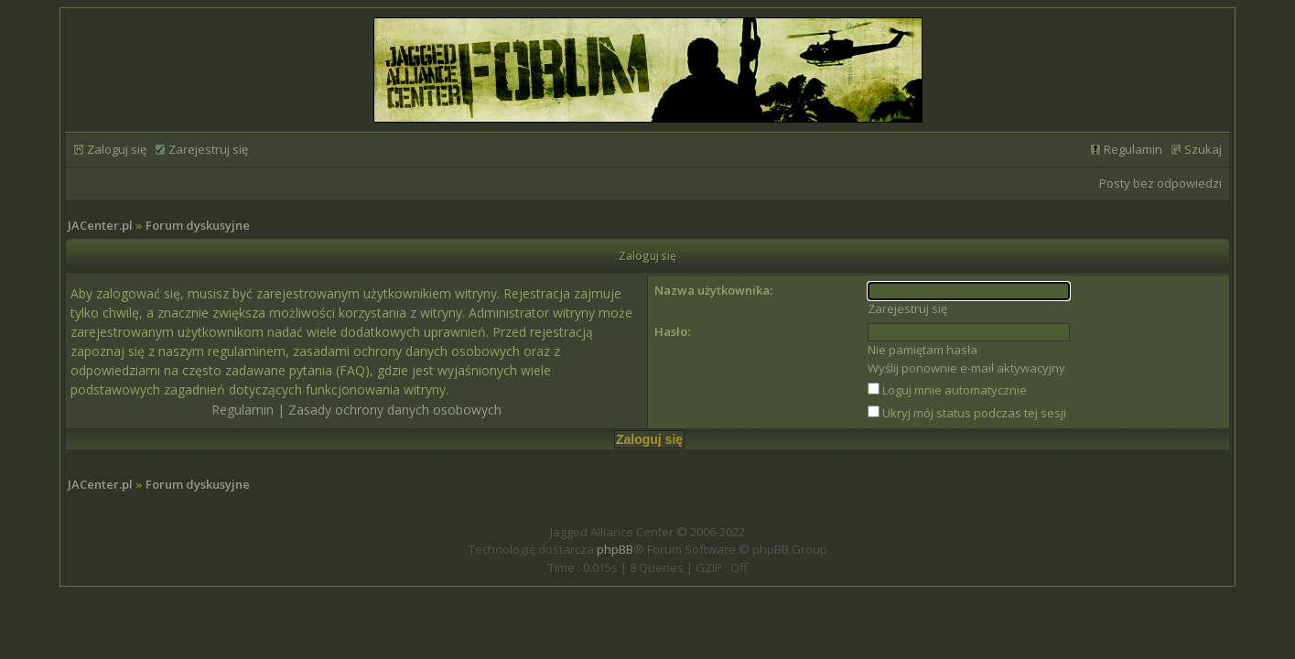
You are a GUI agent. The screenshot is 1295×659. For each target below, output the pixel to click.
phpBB (615, 549)
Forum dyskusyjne (198, 225)
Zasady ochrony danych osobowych (395, 409)
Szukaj (1203, 149)
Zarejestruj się (208, 149)
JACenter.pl (100, 225)
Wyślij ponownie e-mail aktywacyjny (966, 368)
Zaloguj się (116, 149)
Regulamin (1133, 149)
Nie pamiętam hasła (922, 349)
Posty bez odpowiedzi (1160, 183)
